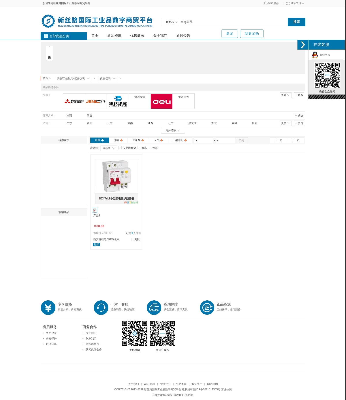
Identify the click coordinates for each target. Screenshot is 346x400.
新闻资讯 (114, 35)
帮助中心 (165, 383)
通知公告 (183, 35)
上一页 (278, 140)
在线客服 (321, 54)
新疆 (252, 123)
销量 (99, 140)
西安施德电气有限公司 (106, 239)
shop (190, 394)
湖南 (128, 123)
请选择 (106, 148)
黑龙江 (190, 123)
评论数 (138, 140)
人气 (158, 140)
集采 (229, 33)
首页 (94, 35)
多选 (299, 95)
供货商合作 (92, 344)
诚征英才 (197, 383)
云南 (108, 123)
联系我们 (91, 338)
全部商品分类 (59, 36)
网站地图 (212, 383)
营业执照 (226, 389)
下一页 (296, 140)
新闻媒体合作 (94, 349)
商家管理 (296, 3)
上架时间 (180, 140)
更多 (286, 95)
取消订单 (51, 344)
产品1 (96, 215)
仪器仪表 (105, 78)
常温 (87, 115)
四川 (87, 123)
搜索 (296, 22)
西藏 (232, 123)
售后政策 (51, 333)
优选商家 (137, 35)
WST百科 (149, 383)
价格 (118, 140)
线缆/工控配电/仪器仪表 (71, 78)
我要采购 (252, 33)
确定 (241, 140)
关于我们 (160, 35)
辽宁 (168, 123)
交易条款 (181, 383)
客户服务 (273, 3)
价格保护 (51, 338)
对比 (135, 239)
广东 (67, 123)
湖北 (212, 123)
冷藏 (67, 115)
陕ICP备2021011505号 (206, 389)
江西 (148, 123)
